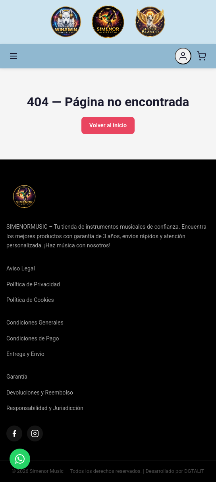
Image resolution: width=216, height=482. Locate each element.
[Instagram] (35, 433)
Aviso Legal (20, 268)
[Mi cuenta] (183, 56)
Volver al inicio (108, 125)
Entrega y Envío (25, 354)
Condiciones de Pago (32, 338)
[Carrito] (201, 56)
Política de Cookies (30, 300)
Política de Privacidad (33, 284)
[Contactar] (20, 459)
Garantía (16, 376)
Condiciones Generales (35, 322)
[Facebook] (14, 433)
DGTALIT (194, 471)
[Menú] (13, 56)
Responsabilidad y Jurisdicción (44, 408)
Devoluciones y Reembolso (39, 392)
